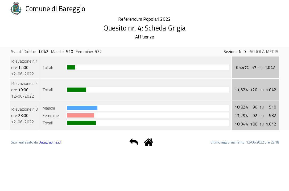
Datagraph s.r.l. (50, 142)
